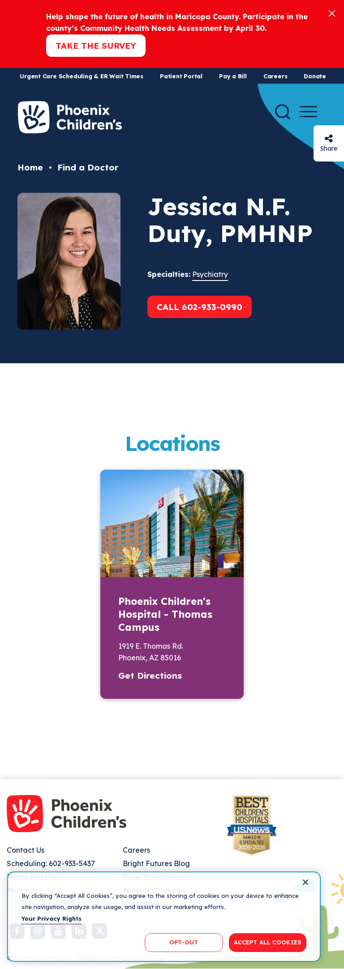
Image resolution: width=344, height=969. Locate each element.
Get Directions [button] (150, 675)
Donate (315, 76)
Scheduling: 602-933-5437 (51, 863)
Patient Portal (181, 76)
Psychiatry (210, 274)
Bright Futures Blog (156, 863)
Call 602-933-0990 (199, 307)
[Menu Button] (308, 111)
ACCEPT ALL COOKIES (267, 942)
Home (30, 167)
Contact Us (25, 850)
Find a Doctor (87, 167)
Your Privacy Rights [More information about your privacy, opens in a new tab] (52, 918)
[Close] (331, 12)
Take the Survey (96, 45)
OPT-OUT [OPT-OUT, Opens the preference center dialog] (183, 942)
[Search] (282, 112)
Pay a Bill (233, 76)
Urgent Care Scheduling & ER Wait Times (81, 76)
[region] (164, 916)
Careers (275, 76)
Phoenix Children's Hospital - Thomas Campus (165, 614)
